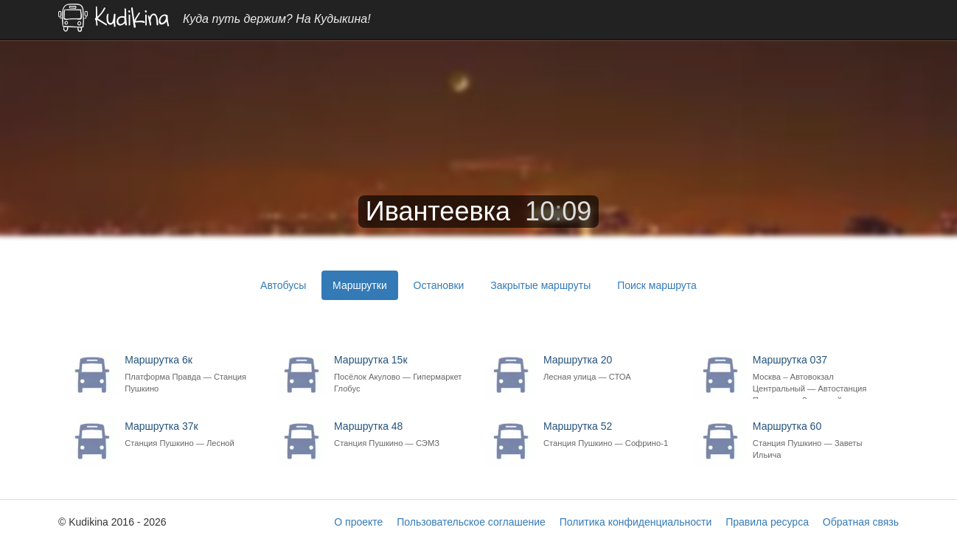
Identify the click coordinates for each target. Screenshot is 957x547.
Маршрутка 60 (820, 440)
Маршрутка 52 (610, 434)
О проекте (358, 522)
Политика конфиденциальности (636, 522)
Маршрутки (360, 285)
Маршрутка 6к (192, 374)
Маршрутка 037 (820, 377)
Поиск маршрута (657, 285)
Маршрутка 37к (192, 434)
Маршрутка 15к (401, 374)
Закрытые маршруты (540, 285)
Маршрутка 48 (401, 434)
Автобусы (283, 285)
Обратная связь (861, 522)
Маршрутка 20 (610, 368)
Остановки (439, 285)
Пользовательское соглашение (471, 522)
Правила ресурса (767, 522)
